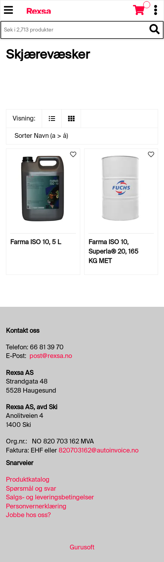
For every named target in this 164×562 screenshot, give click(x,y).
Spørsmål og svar (31, 488)
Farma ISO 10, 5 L (35, 242)
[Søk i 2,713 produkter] (73, 30)
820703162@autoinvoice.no (98, 450)
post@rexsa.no (50, 356)
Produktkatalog (28, 479)
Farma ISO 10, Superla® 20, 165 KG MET (113, 251)
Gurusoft (82, 547)
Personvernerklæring (36, 506)
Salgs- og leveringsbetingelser (50, 497)
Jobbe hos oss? (28, 515)
